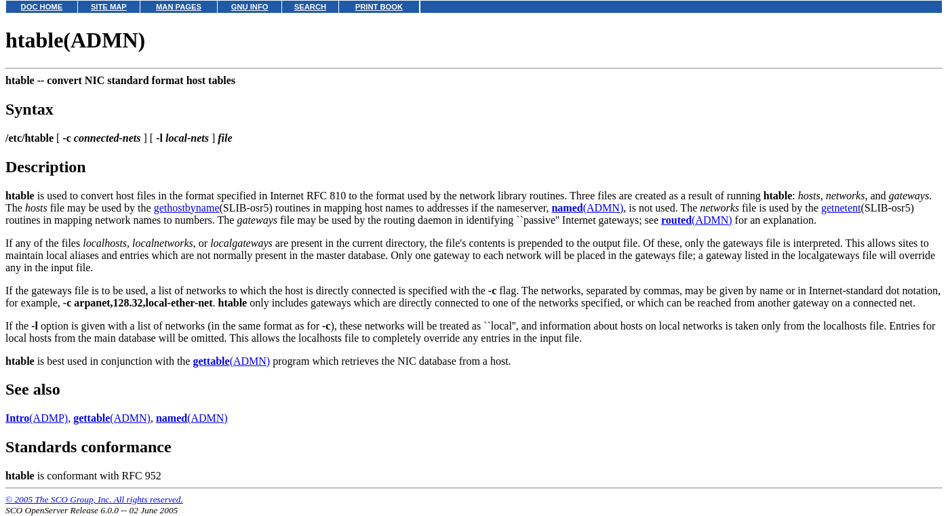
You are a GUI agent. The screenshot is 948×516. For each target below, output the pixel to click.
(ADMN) (587, 208)
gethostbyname (187, 208)
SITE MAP (109, 7)
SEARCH (310, 7)
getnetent (841, 208)
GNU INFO (250, 7)
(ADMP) (36, 418)
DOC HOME (42, 7)
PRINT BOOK (379, 7)
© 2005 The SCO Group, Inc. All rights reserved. (94, 499)
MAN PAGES (178, 7)
